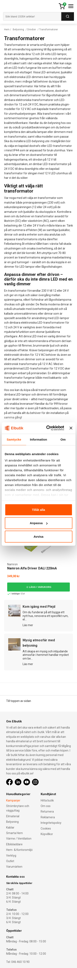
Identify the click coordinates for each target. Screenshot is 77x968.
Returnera (47, 811)
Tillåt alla (38, 509)
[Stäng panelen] (70, 428)
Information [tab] (38, 439)
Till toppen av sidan (18, 701)
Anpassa (39, 523)
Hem (6, 29)
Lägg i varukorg (38, 587)
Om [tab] (63, 439)
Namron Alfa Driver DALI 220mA (32, 568)
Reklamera (48, 817)
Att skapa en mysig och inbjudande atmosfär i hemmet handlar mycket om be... (46, 655)
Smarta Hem (14, 833)
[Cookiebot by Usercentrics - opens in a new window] (48, 428)
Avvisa (39, 536)
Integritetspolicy (51, 822)
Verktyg (11, 855)
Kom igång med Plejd (39, 607)
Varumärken (14, 866)
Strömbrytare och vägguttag (17, 808)
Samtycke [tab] (14, 439)
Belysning (18, 29)
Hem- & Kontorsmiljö (19, 849)
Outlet (10, 861)
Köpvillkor (47, 834)
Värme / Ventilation (18, 838)
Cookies (46, 828)
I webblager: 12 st (15, 593)
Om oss (46, 806)
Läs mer (28, 625)
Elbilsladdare (14, 844)
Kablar (10, 827)
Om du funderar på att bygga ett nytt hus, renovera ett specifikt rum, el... (45, 616)
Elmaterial (12, 816)
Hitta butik (47, 800)
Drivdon (31, 29)
